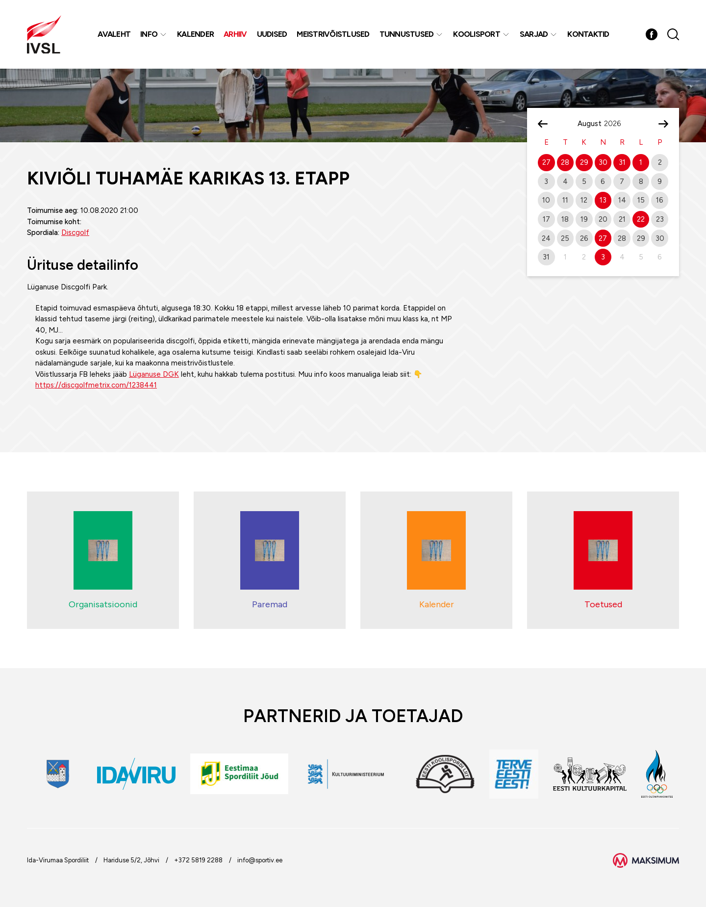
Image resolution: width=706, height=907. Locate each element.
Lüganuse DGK (154, 374)
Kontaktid (588, 34)
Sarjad (534, 34)
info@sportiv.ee (259, 860)
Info (148, 34)
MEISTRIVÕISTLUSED (333, 34)
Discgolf (75, 232)
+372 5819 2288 (198, 860)
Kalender (195, 34)
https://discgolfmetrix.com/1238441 (96, 385)
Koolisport (476, 34)
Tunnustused (406, 34)
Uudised (272, 34)
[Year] (616, 124)
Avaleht (114, 34)
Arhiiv (235, 34)
